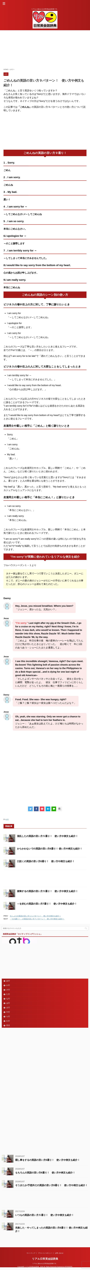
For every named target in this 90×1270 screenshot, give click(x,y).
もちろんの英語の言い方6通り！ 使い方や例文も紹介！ (45, 1172)
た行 (8, 994)
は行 (8, 1003)
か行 (7, 819)
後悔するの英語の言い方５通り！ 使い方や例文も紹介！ (47, 891)
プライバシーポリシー (45, 1253)
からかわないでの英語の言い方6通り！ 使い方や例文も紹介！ (49, 848)
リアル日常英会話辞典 (45, 1258)
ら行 (8, 1016)
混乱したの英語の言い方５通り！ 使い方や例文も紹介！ (47, 836)
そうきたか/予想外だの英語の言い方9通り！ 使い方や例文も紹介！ (51, 1185)
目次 (8, 1025)
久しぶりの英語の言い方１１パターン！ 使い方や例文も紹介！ (35, 916)
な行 (8, 999)
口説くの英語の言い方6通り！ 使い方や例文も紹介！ (46, 861)
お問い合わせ (59, 1253)
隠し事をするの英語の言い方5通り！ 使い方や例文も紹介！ (47, 1160)
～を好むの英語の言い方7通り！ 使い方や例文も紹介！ (47, 903)
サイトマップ (31, 1253)
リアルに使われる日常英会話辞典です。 (45, 1263)
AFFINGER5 (68, 1267)
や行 (8, 1012)
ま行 (8, 1007)
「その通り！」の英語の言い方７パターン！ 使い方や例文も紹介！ (37, 919)
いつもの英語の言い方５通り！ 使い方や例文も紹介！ (44, 1215)
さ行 (8, 990)
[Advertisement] (45, 49)
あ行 (8, 981)
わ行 (8, 1021)
